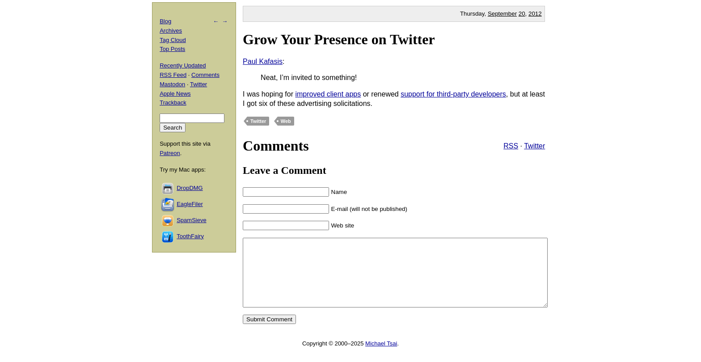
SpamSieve (191, 220)
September (502, 13)
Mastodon (172, 84)
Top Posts (172, 49)
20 (522, 13)
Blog (165, 21)
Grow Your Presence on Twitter (339, 39)
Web (286, 121)
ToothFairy (190, 236)
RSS (510, 146)
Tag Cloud (173, 40)
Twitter (258, 121)
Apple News (175, 93)
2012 (535, 13)
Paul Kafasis (263, 61)
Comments (205, 75)
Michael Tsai (381, 357)
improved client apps (328, 94)
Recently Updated (183, 65)
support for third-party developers (453, 94)
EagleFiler (190, 204)
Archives (171, 30)
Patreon (170, 153)
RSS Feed (173, 75)
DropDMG (190, 188)
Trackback (173, 102)
